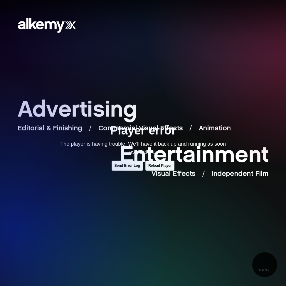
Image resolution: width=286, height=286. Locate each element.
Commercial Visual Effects (140, 128)
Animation (215, 128)
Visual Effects (173, 174)
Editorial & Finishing (50, 128)
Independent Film (239, 174)
